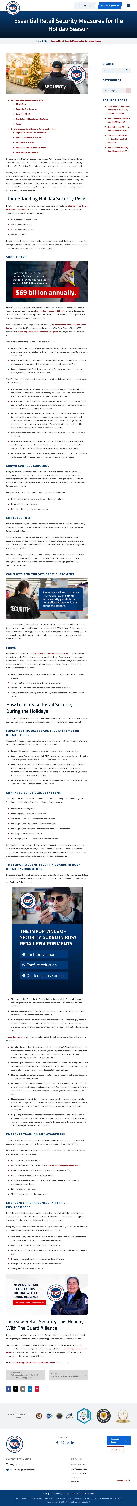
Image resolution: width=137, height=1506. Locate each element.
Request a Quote (108, 5)
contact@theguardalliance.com (22, 1469)
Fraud (18, 123)
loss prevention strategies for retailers (61, 1165)
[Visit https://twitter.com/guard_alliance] (62, 1442)
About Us (75, 1481)
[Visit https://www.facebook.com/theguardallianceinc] (57, 1442)
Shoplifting (21, 103)
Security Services (78, 1464)
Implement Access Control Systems (31, 132)
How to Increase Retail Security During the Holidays (33, 128)
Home (38, 41)
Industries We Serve (79, 1473)
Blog (46, 41)
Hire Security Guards (25, 142)
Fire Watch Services (79, 1468)
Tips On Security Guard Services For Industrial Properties (117, 139)
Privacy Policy (56, 1493)
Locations (75, 1477)
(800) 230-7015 (16, 1464)
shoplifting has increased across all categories (38, 331)
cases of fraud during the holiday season (50, 653)
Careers (114, 1449)
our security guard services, (24, 1362)
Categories (107, 85)
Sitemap (46, 1493)
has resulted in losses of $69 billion (50, 310)
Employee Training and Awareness (31, 147)
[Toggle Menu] (128, 6)
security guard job (15, 1037)
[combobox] (116, 90)
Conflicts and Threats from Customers (32, 118)
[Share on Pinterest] (37, 1389)
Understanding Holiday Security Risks (27, 100)
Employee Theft (23, 113)
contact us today (46, 1362)
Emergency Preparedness (27, 152)
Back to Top (121, 1480)
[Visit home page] (13, 8)
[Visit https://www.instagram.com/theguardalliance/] (67, 1442)
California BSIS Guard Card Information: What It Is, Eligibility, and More (118, 110)
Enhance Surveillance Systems (29, 137)
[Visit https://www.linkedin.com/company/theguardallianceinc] (72, 1442)
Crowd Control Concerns (26, 108)
